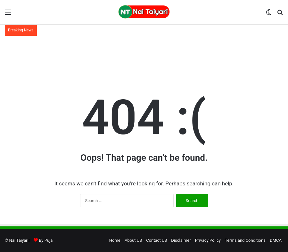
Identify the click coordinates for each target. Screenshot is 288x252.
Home (114, 240)
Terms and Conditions (245, 240)
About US (133, 240)
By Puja (46, 240)
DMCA (276, 240)
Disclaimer (181, 240)
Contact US (156, 240)
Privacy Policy (208, 240)
